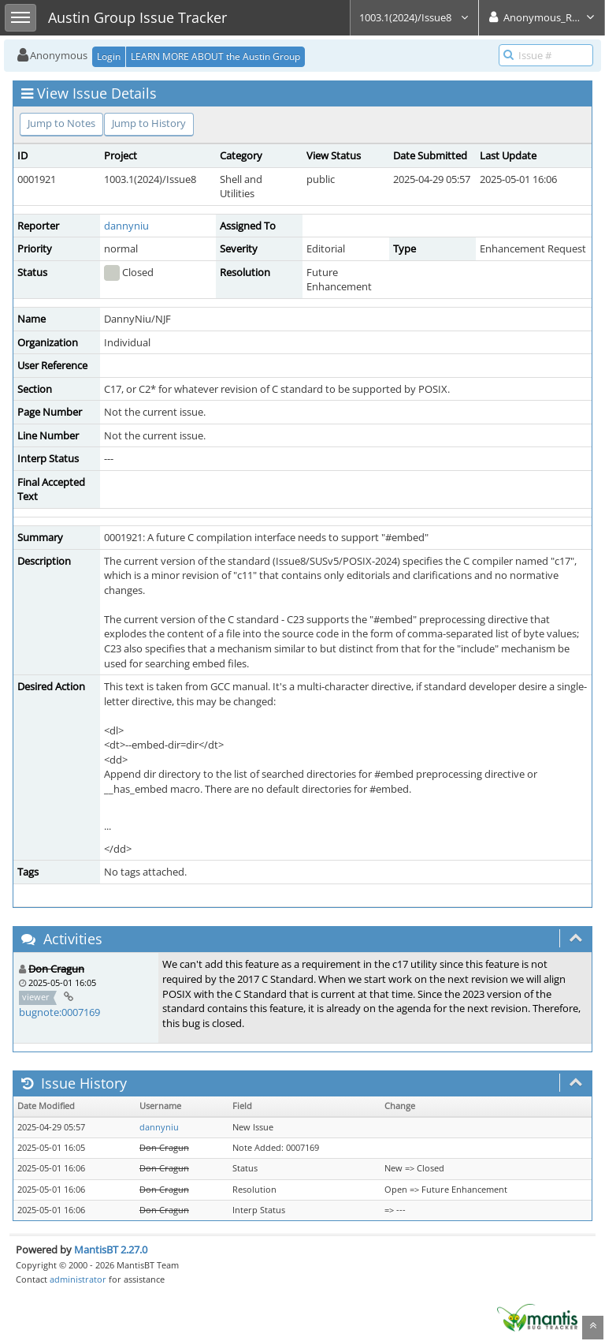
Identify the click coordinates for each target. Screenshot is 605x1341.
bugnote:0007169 (59, 1012)
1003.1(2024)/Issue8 (414, 17)
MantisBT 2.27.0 (110, 1249)
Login (109, 56)
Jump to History (149, 123)
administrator (78, 1279)
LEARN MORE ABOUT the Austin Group (215, 56)
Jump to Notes (61, 123)
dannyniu (126, 226)
